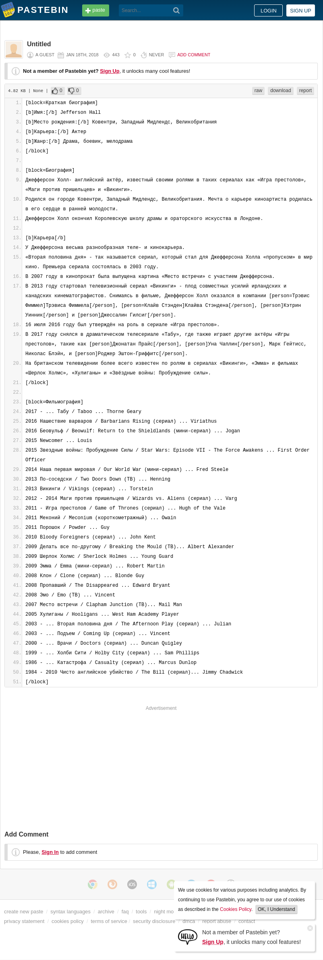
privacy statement (24, 921)
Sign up (300, 11)
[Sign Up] (187, 936)
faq (125, 912)
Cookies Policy (235, 909)
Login (269, 11)
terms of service (109, 921)
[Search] (176, 10)
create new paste (23, 912)
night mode (166, 912)
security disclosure (154, 921)
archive (106, 912)
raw (258, 90)
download (280, 90)
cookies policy (68, 921)
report (305, 90)
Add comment (193, 54)
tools (141, 912)
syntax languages (70, 912)
